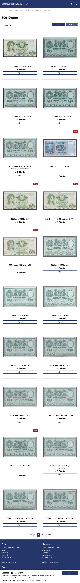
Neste (49, 535)
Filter (59, 24)
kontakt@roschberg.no (10, 562)
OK (70, 573)
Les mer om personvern (39, 580)
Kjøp (20, 73)
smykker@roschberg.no (50, 562)
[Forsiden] (15, 4)
